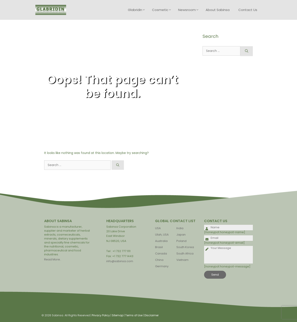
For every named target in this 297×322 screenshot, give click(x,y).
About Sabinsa (218, 9)
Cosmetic (163, 9)
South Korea (185, 247)
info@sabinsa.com (119, 261)
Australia (161, 241)
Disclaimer (151, 315)
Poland (181, 241)
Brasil (159, 247)
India (179, 228)
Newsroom (189, 9)
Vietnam (182, 260)
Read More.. (52, 259)
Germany (161, 266)
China (159, 260)
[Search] (118, 165)
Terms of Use (133, 315)
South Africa (185, 253)
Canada (161, 253)
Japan (181, 234)
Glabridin (138, 9)
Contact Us (247, 9)
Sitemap (117, 315)
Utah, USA (162, 234)
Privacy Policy (101, 315)
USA (158, 228)
